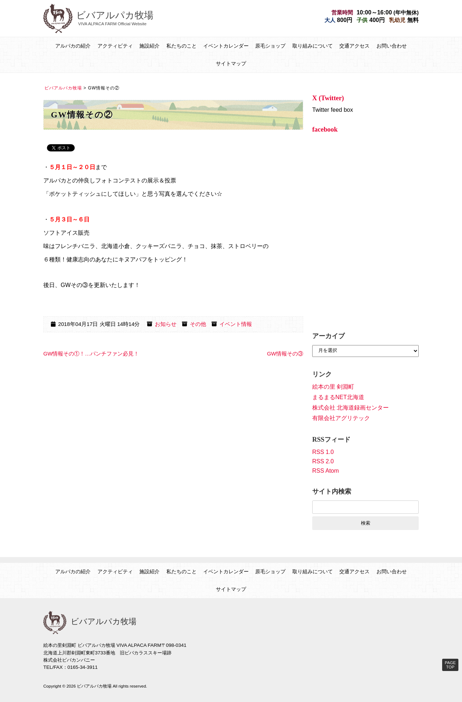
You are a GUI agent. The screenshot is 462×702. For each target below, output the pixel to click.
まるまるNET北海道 (338, 397)
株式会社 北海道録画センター (350, 408)
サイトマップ (231, 63)
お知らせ (165, 324)
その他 (198, 324)
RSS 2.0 (323, 461)
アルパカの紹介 (73, 46)
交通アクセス (354, 46)
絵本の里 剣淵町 (333, 387)
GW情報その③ (285, 354)
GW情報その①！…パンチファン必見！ (91, 354)
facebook (325, 129)
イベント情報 (235, 324)
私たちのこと (181, 46)
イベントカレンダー (226, 46)
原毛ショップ (270, 46)
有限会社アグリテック (341, 418)
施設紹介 (149, 46)
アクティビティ (115, 46)
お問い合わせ (391, 46)
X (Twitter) (328, 98)
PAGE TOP (450, 665)
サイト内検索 (331, 491)
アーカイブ (328, 336)
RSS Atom (325, 471)
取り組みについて (312, 46)
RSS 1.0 (323, 452)
